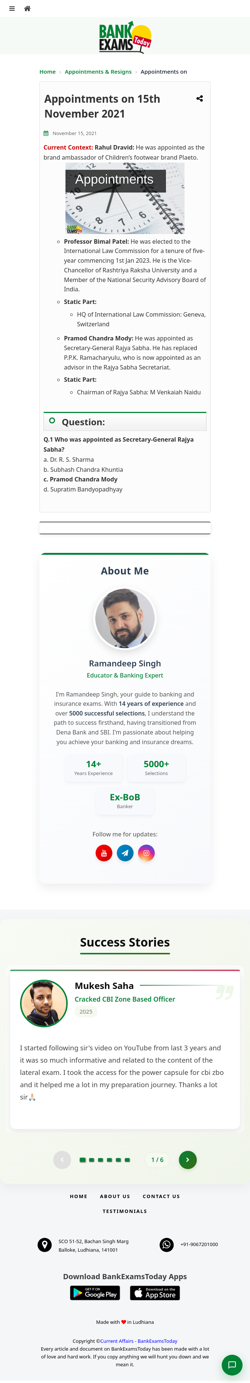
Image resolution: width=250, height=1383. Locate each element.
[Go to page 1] (83, 1161)
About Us (115, 1198)
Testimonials (125, 1213)
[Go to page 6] (127, 1162)
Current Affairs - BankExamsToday (138, 1343)
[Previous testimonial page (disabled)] (61, 1162)
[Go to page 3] (100, 1162)
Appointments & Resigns (99, 71)
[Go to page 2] (91, 1162)
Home (47, 71)
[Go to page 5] (118, 1162)
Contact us (161, 1198)
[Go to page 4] (109, 1162)
